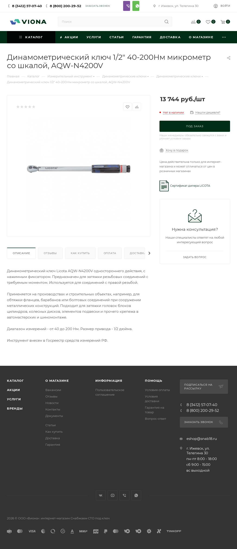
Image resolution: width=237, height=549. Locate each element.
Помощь (153, 380)
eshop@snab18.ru (202, 438)
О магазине (57, 380)
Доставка (138, 253)
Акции (13, 390)
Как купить (80, 253)
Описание (21, 253)
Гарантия (52, 444)
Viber (126, 6)
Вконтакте (101, 495)
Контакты (52, 409)
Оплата (110, 253)
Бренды (15, 408)
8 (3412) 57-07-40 (27, 6)
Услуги (14, 399)
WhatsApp (136, 495)
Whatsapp (135, 6)
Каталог (15, 380)
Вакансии (53, 390)
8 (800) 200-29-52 (65, 6)
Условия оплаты (157, 390)
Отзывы (50, 253)
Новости (52, 403)
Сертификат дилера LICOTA (190, 185)
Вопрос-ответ (155, 418)
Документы (54, 416)
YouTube (113, 495)
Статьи (50, 425)
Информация (108, 380)
